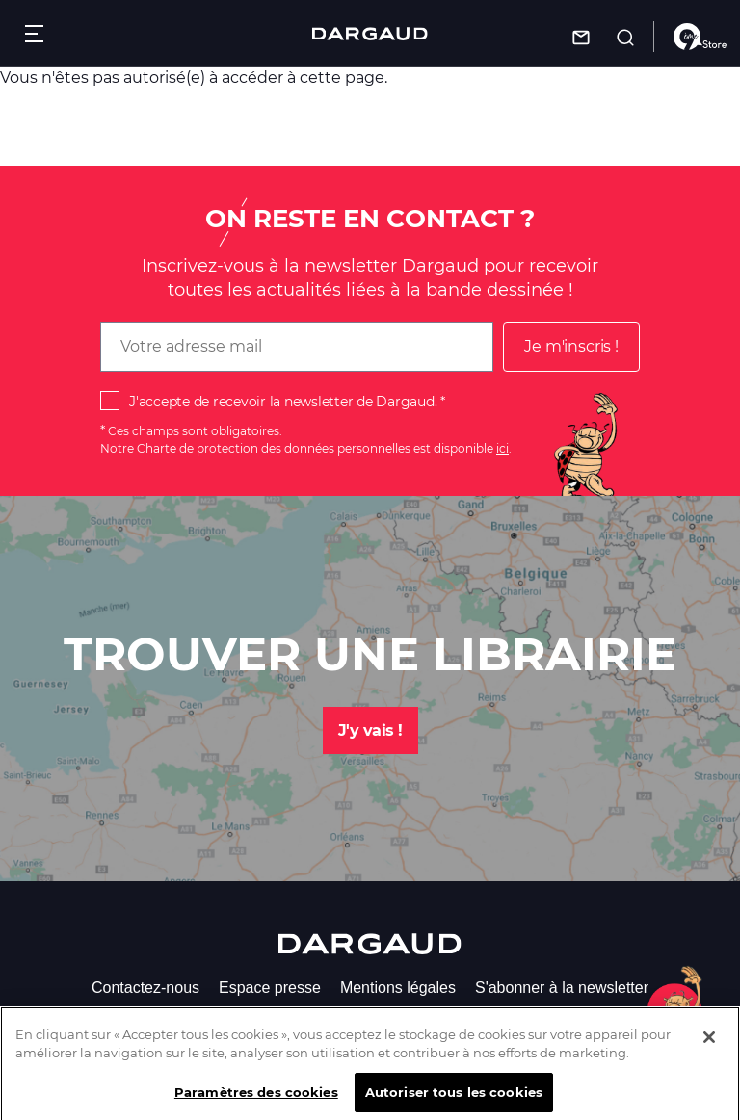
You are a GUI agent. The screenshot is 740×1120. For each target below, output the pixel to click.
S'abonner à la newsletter (561, 987)
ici (502, 448)
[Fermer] (709, 1047)
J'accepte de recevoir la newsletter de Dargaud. (282, 401)
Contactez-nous (145, 987)
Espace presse (270, 987)
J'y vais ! (370, 730)
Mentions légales (398, 987)
